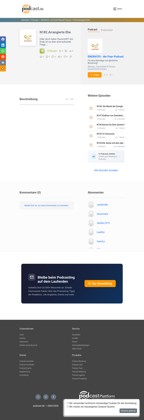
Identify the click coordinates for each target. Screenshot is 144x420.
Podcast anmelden (27, 361)
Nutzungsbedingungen (80, 345)
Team (22, 335)
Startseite (25, 20)
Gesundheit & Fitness (105, 66)
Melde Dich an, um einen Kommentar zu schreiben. (46, 205)
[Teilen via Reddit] (3, 57)
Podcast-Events (25, 368)
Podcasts (34, 20)
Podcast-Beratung (79, 361)
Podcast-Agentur (78, 375)
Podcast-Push (77, 368)
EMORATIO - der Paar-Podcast (106, 56)
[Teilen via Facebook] (3, 39)
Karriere (23, 338)
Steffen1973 (103, 223)
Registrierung (25, 372)
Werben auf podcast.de (28, 345)
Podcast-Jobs (77, 365)
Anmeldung (24, 375)
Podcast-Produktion (79, 379)
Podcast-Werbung (79, 372)
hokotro (101, 241)
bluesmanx (102, 214)
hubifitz (101, 232)
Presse (74, 342)
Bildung (91, 66)
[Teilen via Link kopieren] (3, 68)
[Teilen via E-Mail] (3, 62)
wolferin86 (102, 204)
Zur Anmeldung (100, 283)
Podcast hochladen (27, 365)
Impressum (24, 342)
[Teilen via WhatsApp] (3, 51)
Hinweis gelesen (128, 411)
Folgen (94, 75)
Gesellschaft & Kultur (97, 69)
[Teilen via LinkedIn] (3, 45)
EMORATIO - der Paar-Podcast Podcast (56, 20)
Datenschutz (77, 349)
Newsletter (76, 335)
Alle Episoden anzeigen (106, 170)
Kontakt (75, 338)
